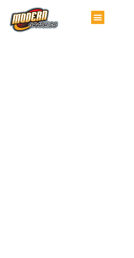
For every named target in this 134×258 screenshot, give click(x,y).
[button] (98, 17)
